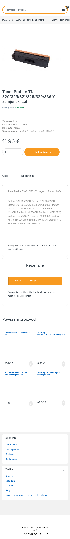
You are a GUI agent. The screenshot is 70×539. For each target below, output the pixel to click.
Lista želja (10, 480)
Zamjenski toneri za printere (30, 19)
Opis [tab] (5, 175)
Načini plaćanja (13, 449)
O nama (9, 476)
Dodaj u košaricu (43, 152)
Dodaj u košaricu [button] (31, 364)
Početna (6, 19)
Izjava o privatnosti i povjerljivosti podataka (26, 495)
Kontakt (9, 485)
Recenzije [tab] (27, 175)
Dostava (9, 454)
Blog (7, 490)
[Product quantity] (13, 151)
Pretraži (63, 9)
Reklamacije (11, 459)
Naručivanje (11, 444)
